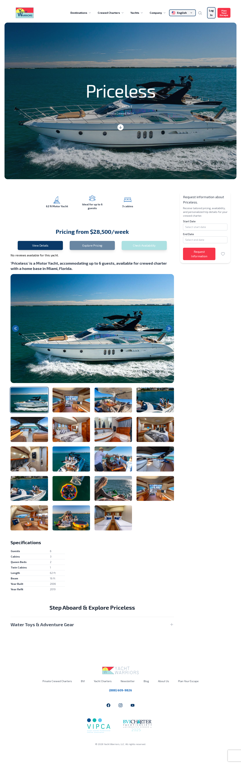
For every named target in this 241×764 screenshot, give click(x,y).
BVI (83, 681)
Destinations (81, 13)
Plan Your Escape (224, 12)
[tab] (29, 400)
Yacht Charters (103, 681)
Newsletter (128, 681)
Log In (211, 13)
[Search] (201, 13)
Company (158, 13)
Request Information (199, 254)
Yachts (137, 13)
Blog (146, 681)
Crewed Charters (111, 13)
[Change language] (182, 13)
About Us (163, 681)
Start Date (189, 221)
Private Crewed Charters (57, 681)
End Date (188, 234)
